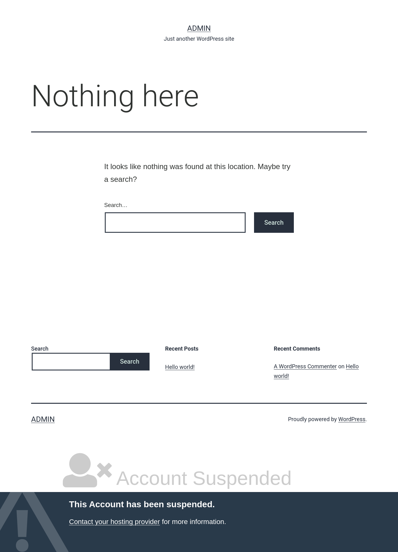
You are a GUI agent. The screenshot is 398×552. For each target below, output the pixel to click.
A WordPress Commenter (305, 366)
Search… (115, 205)
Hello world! (180, 367)
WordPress (351, 419)
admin (199, 28)
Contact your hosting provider (114, 522)
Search (40, 348)
